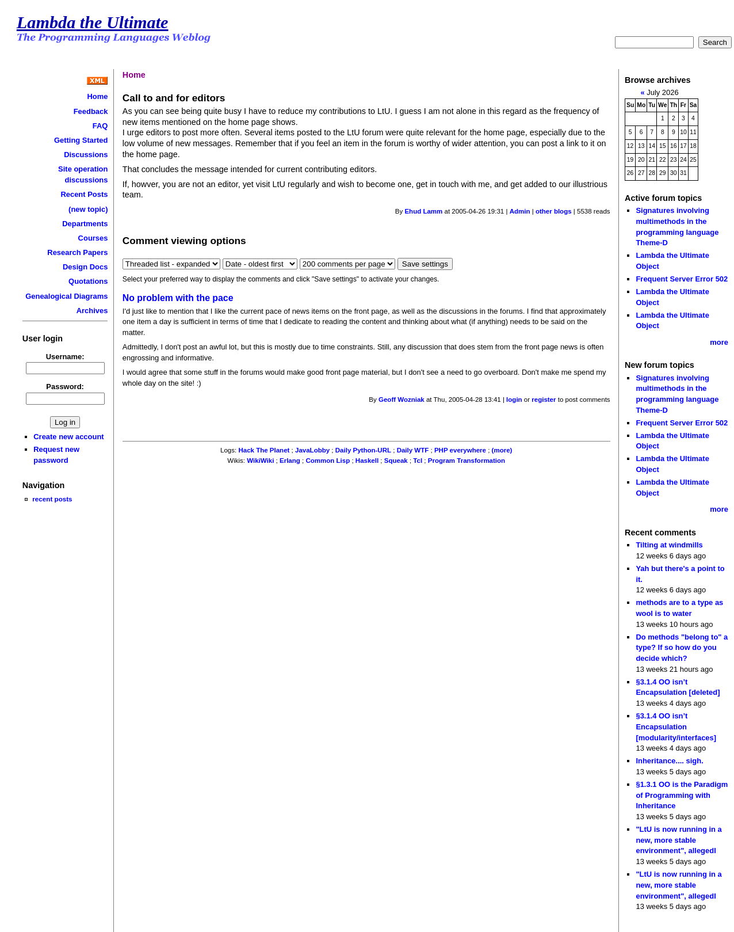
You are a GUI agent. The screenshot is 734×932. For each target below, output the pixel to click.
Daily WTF (413, 450)
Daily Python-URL (363, 450)
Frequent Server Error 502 (682, 279)
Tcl (417, 460)
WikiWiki (260, 460)
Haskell (367, 460)
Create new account (68, 436)
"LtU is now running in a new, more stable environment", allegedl (678, 840)
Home (97, 96)
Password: (65, 386)
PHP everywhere (460, 450)
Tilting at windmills (669, 545)
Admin (520, 211)
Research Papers (77, 252)
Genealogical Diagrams (66, 296)
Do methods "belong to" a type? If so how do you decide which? (682, 648)
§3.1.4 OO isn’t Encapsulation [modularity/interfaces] (676, 726)
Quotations (88, 281)
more (719, 342)
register (544, 399)
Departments (85, 223)
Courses (93, 238)
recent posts (52, 499)
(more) (502, 450)
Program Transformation (466, 460)
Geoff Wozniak (402, 399)
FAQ (100, 125)
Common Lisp (327, 460)
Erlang (290, 460)
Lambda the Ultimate (93, 22)
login (514, 399)
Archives (92, 310)
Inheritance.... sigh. (669, 760)
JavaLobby (312, 450)
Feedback (91, 111)
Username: (65, 356)
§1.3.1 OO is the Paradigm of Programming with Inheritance (682, 795)
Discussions (86, 154)
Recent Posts (84, 194)
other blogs (554, 211)
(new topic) (88, 209)
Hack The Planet (263, 450)
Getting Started (81, 140)
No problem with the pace (178, 298)
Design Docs (85, 267)
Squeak (396, 460)
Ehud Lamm (423, 211)
